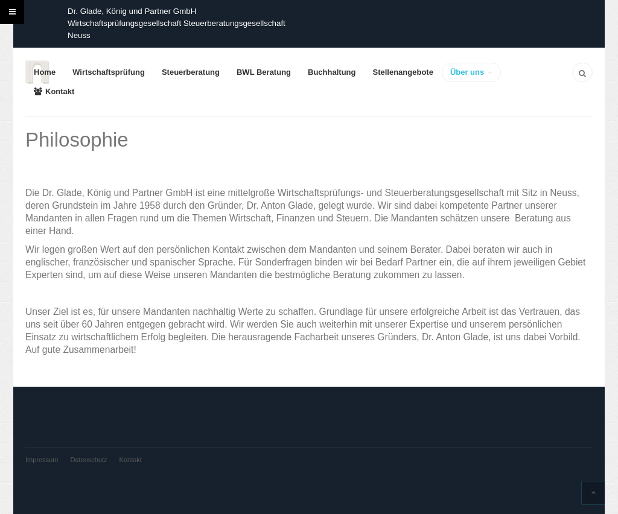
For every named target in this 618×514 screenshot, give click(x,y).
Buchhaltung (331, 72)
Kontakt (54, 91)
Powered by (43, 481)
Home (45, 72)
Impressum (41, 459)
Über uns (471, 72)
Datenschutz (88, 459)
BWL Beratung (264, 72)
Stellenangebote (402, 72)
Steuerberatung (191, 72)
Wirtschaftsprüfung (108, 72)
